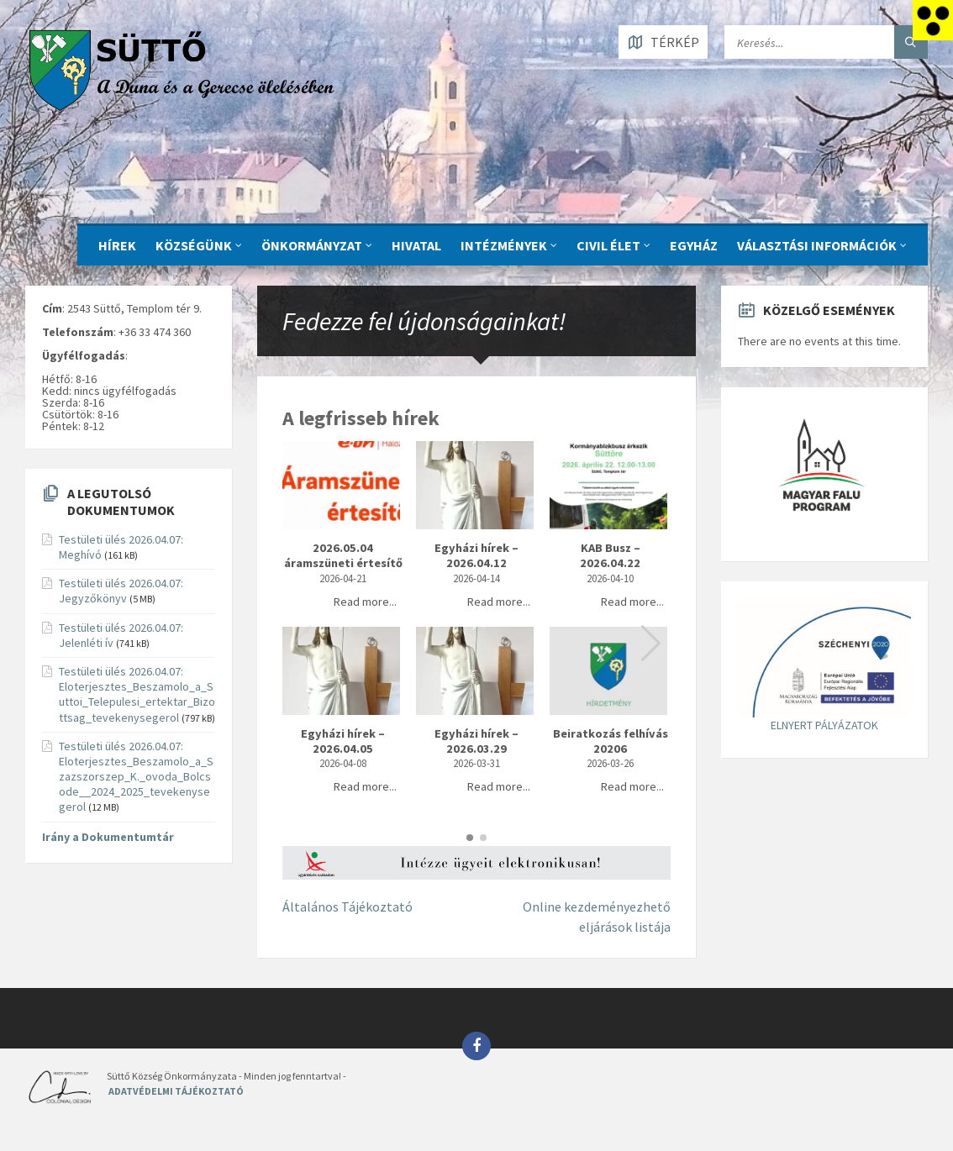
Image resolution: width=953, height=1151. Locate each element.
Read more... (365, 601)
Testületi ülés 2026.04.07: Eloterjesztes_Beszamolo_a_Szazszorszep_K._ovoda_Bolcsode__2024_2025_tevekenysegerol (136, 776)
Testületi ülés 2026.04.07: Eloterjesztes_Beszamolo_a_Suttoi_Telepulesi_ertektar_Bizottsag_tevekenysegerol (137, 694)
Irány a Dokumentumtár (108, 836)
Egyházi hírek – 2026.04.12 (476, 555)
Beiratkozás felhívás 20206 (610, 741)
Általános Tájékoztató (347, 906)
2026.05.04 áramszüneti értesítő (343, 555)
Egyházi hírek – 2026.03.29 (476, 741)
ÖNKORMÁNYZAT (311, 245)
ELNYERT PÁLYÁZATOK (824, 725)
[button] (651, 643)
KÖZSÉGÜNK (193, 245)
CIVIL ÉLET (608, 245)
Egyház (694, 245)
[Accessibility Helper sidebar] (933, 20)
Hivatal (416, 245)
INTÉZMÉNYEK (504, 245)
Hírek (117, 245)
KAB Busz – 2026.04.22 (610, 555)
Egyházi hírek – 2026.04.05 (343, 741)
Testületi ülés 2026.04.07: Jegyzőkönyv (121, 591)
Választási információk (817, 245)
